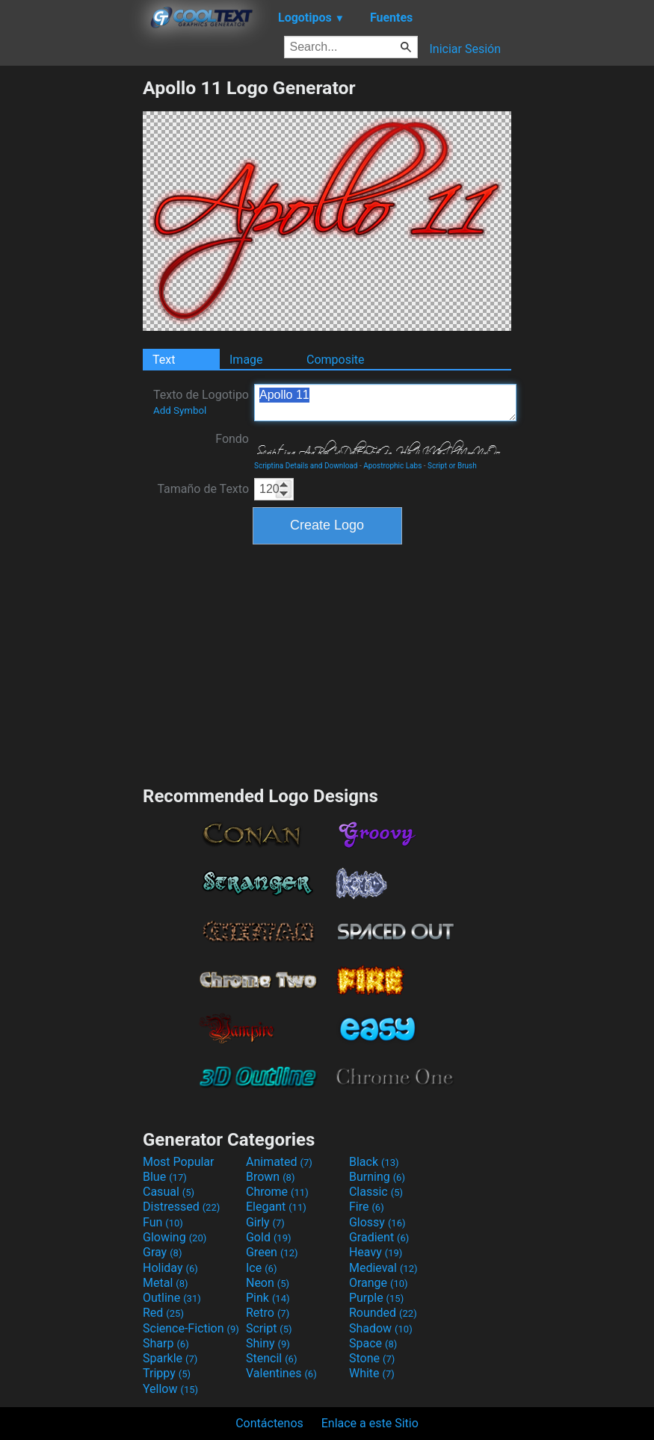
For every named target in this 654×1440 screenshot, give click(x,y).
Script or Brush (452, 466)
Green (272, 1252)
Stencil (271, 1358)
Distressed (181, 1207)
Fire (366, 1207)
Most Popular (179, 1162)
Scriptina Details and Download (305, 466)
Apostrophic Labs (392, 466)
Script (269, 1328)
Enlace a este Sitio (370, 1423)
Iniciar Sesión (465, 49)
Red (163, 1313)
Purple (376, 1298)
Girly (265, 1222)
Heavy (375, 1252)
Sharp (166, 1343)
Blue (165, 1177)
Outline (172, 1298)
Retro (267, 1313)
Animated (279, 1162)
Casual (168, 1192)
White (372, 1373)
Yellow (170, 1389)
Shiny (268, 1343)
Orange (378, 1283)
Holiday (170, 1268)
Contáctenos (269, 1423)
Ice (261, 1268)
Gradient (379, 1237)
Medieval (383, 1268)
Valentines (281, 1373)
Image (246, 360)
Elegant (276, 1207)
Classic (376, 1192)
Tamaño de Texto (203, 489)
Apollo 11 (385, 402)
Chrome (277, 1192)
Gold (268, 1237)
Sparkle (170, 1358)
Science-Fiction (191, 1328)
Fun (163, 1222)
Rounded (383, 1313)
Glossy (377, 1222)
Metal (165, 1283)
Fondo (232, 439)
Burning (377, 1177)
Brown (270, 1177)
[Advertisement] (71, 301)
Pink (268, 1298)
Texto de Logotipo (201, 402)
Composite (335, 360)
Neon (267, 1283)
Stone (372, 1358)
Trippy (167, 1373)
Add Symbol (179, 410)
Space (373, 1343)
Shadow (381, 1328)
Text (163, 360)
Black (374, 1162)
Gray (162, 1252)
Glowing (174, 1237)
